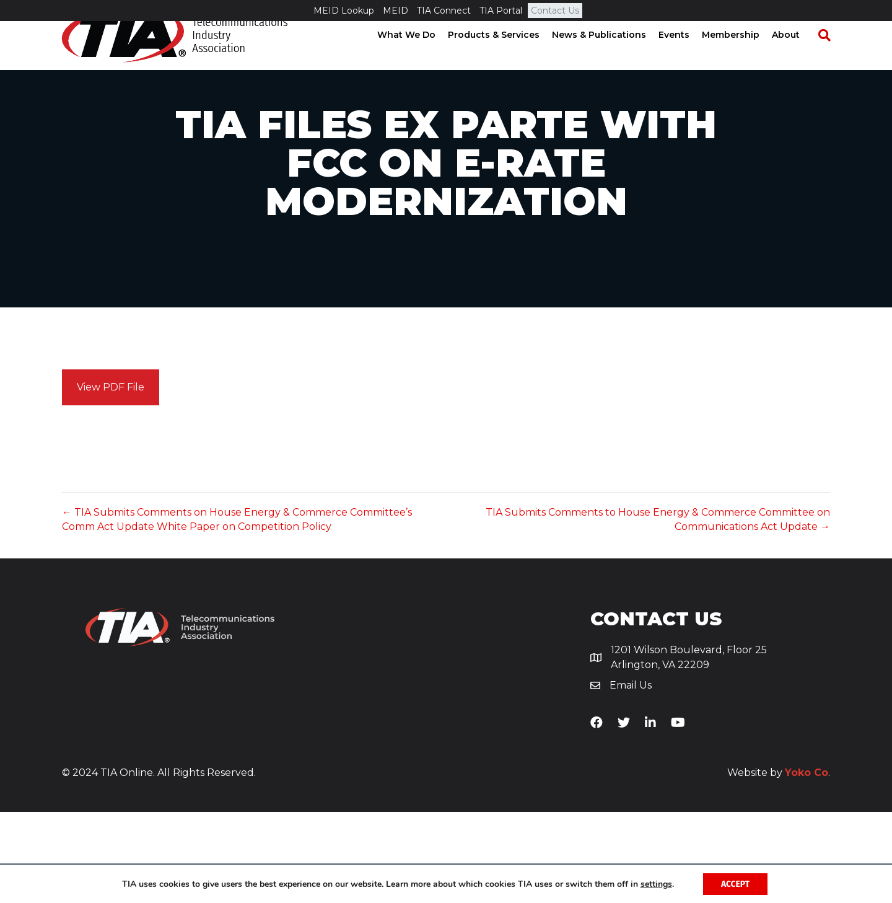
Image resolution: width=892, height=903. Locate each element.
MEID (395, 10)
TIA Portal (500, 10)
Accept (735, 883)
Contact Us (555, 10)
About (797, 55)
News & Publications (611, 55)
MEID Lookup (343, 10)
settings (655, 883)
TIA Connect (444, 10)
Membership (742, 55)
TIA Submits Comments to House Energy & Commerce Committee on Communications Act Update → (658, 610)
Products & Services (505, 55)
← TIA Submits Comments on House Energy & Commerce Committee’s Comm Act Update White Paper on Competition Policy (237, 610)
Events (685, 55)
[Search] (830, 56)
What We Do (418, 55)
